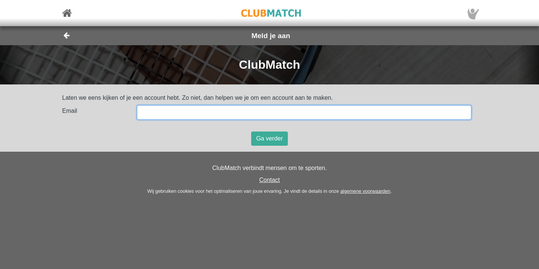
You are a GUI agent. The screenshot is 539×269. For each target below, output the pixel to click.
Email (69, 111)
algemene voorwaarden (365, 191)
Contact (269, 180)
